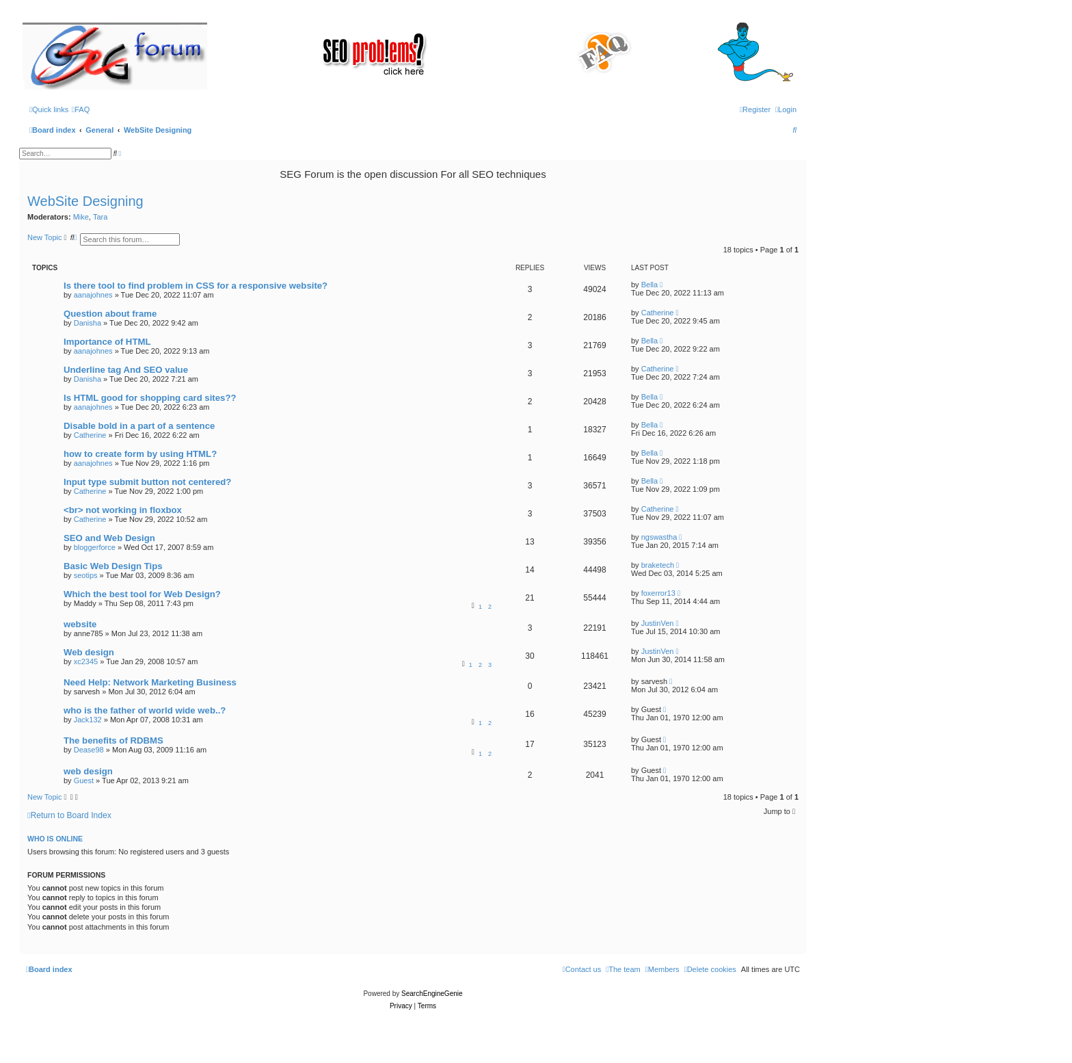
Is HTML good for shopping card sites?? (150, 398)
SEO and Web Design (109, 538)
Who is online (55, 839)
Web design (89, 652)
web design (88, 771)
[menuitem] (81, 109)
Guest (84, 780)
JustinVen (657, 623)
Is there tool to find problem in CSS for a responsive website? (195, 285)
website (80, 624)
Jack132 (88, 720)
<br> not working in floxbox (123, 510)
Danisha (87, 323)
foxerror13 (658, 593)
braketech (657, 565)
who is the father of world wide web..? (145, 710)
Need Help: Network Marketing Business (150, 682)
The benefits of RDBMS (113, 740)
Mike (81, 217)
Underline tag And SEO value (126, 370)
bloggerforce (95, 547)
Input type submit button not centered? (147, 482)
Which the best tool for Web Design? (142, 594)
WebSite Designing (85, 201)
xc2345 (86, 661)
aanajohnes (93, 295)
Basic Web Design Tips (113, 566)
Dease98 (89, 750)
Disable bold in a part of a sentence (139, 426)
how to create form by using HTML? (140, 454)
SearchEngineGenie (432, 993)
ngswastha (659, 537)
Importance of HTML (107, 342)
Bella (649, 284)
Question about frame (110, 314)
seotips (86, 575)
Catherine (657, 313)
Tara (100, 217)
